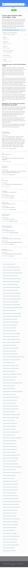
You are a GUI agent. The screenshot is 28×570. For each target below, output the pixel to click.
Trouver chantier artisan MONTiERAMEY (11, 521)
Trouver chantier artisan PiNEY (9, 362)
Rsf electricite (11, 244)
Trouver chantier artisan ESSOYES (10, 443)
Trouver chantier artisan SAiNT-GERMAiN (11, 322)
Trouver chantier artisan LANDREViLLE (10, 539)
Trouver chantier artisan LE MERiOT (10, 492)
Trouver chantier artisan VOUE (9, 547)
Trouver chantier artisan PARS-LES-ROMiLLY (11, 432)
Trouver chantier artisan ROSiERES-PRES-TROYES (12, 298)
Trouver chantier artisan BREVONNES (10, 446)
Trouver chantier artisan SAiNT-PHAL (10, 513)
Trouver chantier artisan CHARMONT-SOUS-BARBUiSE (13, 391)
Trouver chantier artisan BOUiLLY (9, 388)
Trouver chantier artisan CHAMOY (10, 550)
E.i (9, 186)
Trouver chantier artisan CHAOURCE (10, 377)
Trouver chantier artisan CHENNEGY (10, 515)
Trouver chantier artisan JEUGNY (9, 530)
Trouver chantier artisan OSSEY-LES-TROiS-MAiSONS (13, 466)
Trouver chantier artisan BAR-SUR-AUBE (11, 284)
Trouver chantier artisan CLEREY (9, 379)
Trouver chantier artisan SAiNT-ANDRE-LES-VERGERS (13, 272)
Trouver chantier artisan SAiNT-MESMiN (11, 406)
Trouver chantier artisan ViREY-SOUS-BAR (11, 463)
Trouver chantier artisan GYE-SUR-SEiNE (11, 524)
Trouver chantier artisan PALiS (9, 478)
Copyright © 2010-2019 (7, 563)
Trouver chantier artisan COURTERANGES (11, 484)
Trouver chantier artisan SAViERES (10, 403)
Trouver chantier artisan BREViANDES (10, 325)
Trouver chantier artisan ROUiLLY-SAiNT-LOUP (12, 507)
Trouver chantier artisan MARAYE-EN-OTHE (11, 504)
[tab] (14, 132)
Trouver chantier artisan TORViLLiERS (10, 400)
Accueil (13, 7)
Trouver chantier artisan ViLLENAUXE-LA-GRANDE (12, 313)
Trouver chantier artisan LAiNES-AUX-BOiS (11, 498)
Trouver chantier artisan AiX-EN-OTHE (10, 319)
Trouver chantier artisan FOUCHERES (10, 533)
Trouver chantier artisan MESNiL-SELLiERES (11, 544)
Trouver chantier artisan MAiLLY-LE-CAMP (11, 336)
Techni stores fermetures (13, 232)
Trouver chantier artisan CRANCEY (10, 429)
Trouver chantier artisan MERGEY (9, 452)
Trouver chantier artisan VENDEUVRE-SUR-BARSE (12, 316)
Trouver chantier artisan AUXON (9, 385)
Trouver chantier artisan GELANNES (10, 440)
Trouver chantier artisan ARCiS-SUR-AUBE (11, 301)
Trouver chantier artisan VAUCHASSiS (10, 542)
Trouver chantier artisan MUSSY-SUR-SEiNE (11, 368)
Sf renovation (11, 197)
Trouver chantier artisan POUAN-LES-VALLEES (12, 501)
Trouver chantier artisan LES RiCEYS (10, 351)
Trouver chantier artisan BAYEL (9, 420)
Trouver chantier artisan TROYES (9, 264)
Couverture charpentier (13, 221)
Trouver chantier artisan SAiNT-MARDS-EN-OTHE (12, 472)
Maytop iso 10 (11, 255)
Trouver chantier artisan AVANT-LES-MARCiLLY (12, 518)
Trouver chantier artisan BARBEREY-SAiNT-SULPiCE (13, 374)
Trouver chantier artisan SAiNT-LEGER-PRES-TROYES (13, 437)
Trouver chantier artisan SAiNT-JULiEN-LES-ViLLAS (12, 278)
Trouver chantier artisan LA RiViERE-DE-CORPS (12, 304)
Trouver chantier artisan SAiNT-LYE (10, 310)
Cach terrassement (12, 148)
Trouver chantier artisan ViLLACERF (10, 527)
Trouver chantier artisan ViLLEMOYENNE (11, 458)
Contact (13, 564)
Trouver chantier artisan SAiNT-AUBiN (10, 481)
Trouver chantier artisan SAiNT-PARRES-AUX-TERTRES (13, 307)
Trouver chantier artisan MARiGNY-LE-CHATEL (12, 339)
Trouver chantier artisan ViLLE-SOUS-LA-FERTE (12, 359)
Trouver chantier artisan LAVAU (9, 434)
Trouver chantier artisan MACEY (9, 411)
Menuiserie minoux (12, 209)
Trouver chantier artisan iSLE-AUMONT (10, 510)
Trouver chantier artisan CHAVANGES (10, 449)
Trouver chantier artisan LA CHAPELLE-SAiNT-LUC (12, 270)
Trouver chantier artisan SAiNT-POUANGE (11, 408)
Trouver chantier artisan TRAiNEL (9, 394)
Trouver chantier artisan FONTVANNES (10, 489)
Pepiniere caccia (12, 174)
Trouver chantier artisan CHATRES (10, 469)
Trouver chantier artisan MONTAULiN (10, 460)
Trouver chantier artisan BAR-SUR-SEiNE (11, 290)
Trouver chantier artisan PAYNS (9, 371)
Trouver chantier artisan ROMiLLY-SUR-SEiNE (12, 267)
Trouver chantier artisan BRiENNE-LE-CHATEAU (12, 296)
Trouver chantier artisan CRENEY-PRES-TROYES (12, 342)
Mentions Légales (20, 563)
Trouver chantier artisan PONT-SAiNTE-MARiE (12, 287)
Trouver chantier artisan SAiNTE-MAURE (11, 353)
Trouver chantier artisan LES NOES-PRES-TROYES (12, 293)
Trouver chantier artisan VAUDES (9, 475)
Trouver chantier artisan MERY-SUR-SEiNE (11, 348)
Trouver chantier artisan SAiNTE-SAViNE (11, 275)
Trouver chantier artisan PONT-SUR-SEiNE (11, 397)
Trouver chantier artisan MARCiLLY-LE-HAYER (12, 455)
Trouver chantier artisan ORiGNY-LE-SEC (11, 495)
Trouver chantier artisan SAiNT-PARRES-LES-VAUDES (13, 382)
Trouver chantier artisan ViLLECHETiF (10, 423)
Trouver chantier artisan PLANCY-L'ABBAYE (11, 417)
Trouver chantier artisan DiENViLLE (10, 426)
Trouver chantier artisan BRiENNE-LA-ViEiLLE (11, 536)
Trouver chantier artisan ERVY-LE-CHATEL (11, 365)
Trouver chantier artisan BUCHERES (10, 345)
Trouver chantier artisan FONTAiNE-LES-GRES (12, 414)
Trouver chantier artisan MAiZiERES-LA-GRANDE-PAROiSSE (14, 356)
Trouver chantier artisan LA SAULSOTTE (11, 487)
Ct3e (10, 161)
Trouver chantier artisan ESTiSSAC (10, 327)
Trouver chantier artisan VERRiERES (10, 330)
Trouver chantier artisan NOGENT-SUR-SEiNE (11, 281)
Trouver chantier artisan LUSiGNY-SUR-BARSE (12, 333)
